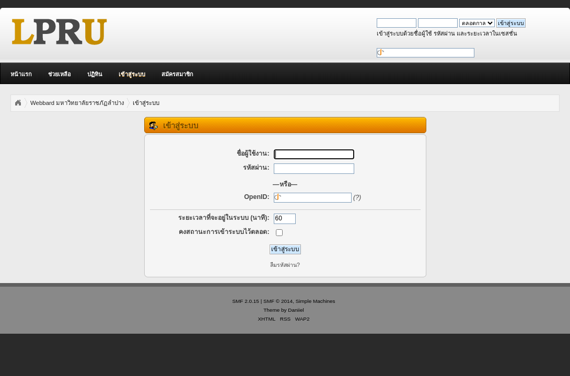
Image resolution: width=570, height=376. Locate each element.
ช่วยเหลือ (59, 74)
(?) (357, 197)
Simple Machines (315, 301)
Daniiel (296, 310)
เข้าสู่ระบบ (132, 74)
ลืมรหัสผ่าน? (285, 265)
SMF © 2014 (278, 301)
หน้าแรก (21, 74)
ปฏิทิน (94, 74)
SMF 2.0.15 (245, 301)
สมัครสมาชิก (177, 74)
